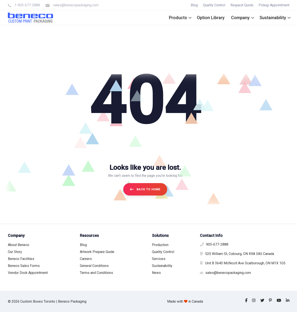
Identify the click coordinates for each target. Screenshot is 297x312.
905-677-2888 (217, 244)
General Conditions (94, 266)
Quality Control (214, 5)
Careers (86, 259)
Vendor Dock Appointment (28, 273)
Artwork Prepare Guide (97, 252)
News (156, 273)
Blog (194, 5)
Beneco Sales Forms (24, 266)
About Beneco (18, 245)
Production (160, 245)
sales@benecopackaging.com (76, 5)
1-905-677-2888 (27, 5)
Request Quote (241, 5)
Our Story (15, 252)
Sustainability (162, 266)
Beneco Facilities (21, 259)
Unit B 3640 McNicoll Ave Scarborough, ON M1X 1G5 (245, 263)
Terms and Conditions (96, 273)
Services (158, 259)
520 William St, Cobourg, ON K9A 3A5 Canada (239, 254)
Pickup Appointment (274, 5)
